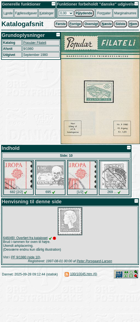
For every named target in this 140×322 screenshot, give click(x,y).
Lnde (8, 13)
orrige (75, 24)
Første (61, 24)
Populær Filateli (34, 43)
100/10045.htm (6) (83, 274)
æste (107, 24)
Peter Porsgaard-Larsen (94, 261)
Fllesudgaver (26, 13)
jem (133, 24)
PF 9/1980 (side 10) (25, 257)
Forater (104, 13)
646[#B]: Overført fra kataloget (25, 238)
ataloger (46, 13)
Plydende (84, 13)
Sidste (120, 24)
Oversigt (91, 24)
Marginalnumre (125, 13)
